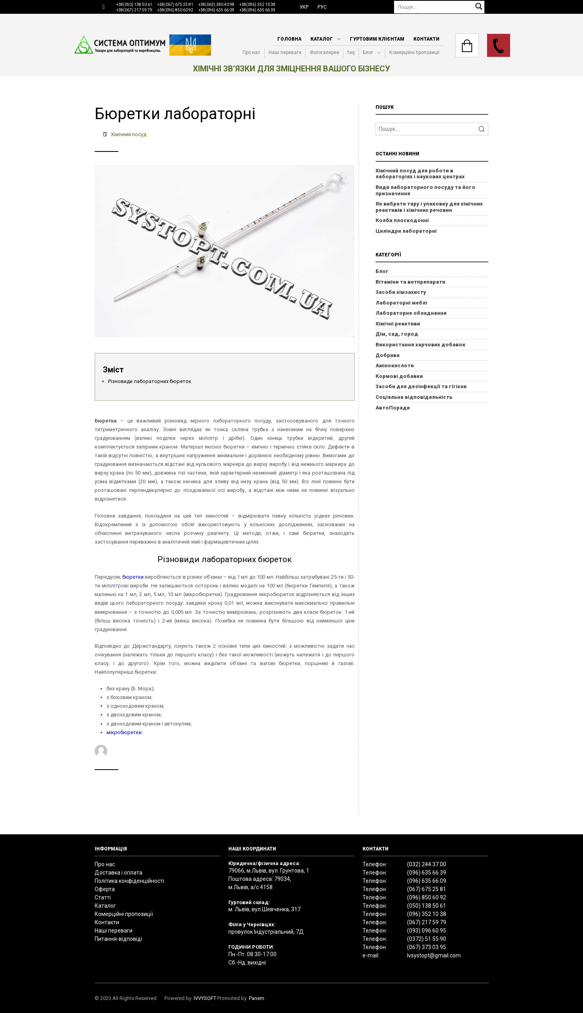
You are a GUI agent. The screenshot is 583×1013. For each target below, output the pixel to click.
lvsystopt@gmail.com (434, 955)
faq (351, 52)
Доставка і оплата (118, 872)
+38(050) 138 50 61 (134, 4)
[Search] (432, 129)
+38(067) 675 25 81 (175, 4)
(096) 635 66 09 (426, 881)
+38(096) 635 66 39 (257, 10)
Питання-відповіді (118, 939)
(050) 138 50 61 (426, 906)
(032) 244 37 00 (426, 864)
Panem (256, 998)
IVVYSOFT (205, 998)
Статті (103, 897)
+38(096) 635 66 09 (216, 10)
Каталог (321, 39)
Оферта (105, 889)
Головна (289, 39)
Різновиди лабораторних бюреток (149, 381)
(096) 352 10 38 (426, 914)
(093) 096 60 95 (426, 930)
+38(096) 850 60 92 (175, 10)
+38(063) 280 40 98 (216, 4)
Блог (368, 52)
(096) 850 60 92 (426, 897)
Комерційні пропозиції (414, 52)
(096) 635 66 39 (426, 872)
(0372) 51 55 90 (426, 939)
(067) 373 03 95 (426, 947)
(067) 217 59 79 (426, 922)
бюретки (133, 577)
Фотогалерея (324, 52)
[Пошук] (439, 7)
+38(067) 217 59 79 (134, 10)
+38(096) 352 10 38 (257, 4)
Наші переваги (285, 52)
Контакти (426, 39)
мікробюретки (124, 732)
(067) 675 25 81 (426, 889)
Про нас (251, 52)
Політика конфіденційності (129, 881)
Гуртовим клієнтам (377, 39)
